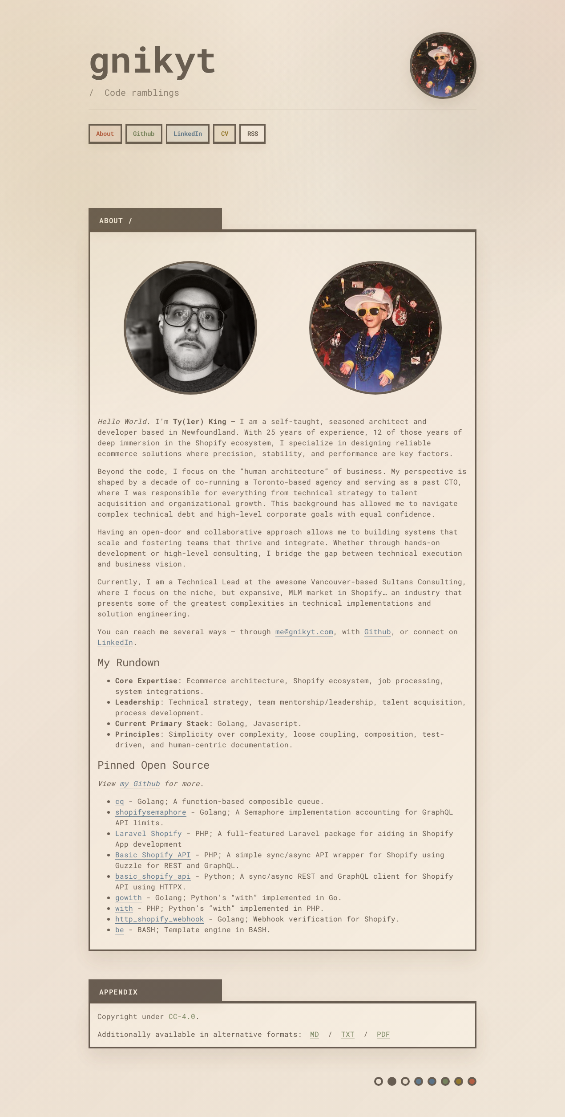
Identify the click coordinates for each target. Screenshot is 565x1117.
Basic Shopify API (153, 854)
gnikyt (153, 58)
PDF (383, 1034)
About (105, 133)
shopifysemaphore (150, 811)
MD (314, 1034)
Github (143, 133)
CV (224, 133)
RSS (252, 133)
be (119, 929)
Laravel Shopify (148, 833)
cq (119, 801)
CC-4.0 (182, 1016)
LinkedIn (188, 133)
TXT (348, 1034)
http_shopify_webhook (159, 918)
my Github (140, 783)
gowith (128, 897)
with (124, 908)
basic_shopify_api (153, 876)
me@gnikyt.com (304, 631)
